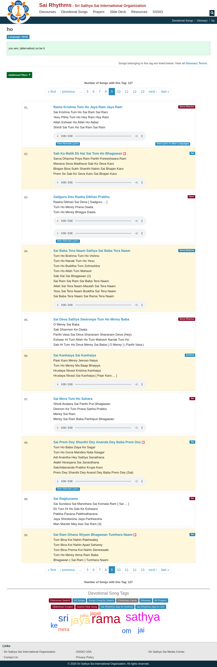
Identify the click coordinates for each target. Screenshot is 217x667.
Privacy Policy (85, 657)
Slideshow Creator (62, 606)
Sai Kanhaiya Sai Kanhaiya (74, 355)
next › (153, 91)
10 (119, 91)
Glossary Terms (196, 63)
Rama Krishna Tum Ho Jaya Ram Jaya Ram (87, 107)
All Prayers (161, 600)
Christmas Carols (127, 600)
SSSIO (158, 12)
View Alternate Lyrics (68, 143)
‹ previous (67, 91)
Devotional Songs (74, 12)
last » (165, 91)
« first (52, 91)
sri (63, 617)
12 (134, 91)
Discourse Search (60, 600)
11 (127, 91)
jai (141, 630)
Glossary (202, 20)
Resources (139, 12)
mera (63, 629)
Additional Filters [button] (18, 75)
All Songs (79, 600)
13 (142, 91)
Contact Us (11, 657)
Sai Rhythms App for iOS (151, 606)
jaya (80, 620)
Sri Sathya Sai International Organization (29, 651)
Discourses (47, 12)
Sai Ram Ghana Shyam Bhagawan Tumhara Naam (94, 534)
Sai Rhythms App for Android (117, 606)
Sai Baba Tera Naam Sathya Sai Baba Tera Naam (91, 251)
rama (105, 618)
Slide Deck (118, 12)
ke (54, 625)
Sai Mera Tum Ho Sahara (72, 399)
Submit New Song (87, 606)
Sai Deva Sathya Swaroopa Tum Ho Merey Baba (91, 319)
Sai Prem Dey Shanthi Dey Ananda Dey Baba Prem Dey (99, 442)
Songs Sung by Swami (101, 600)
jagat (95, 613)
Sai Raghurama (65, 498)
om (126, 630)
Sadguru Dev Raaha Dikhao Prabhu (81, 197)
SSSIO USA (84, 651)
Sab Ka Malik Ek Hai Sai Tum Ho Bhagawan (89, 153)
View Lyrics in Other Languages (173, 143)
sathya (143, 616)
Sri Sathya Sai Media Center (167, 651)
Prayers (99, 12)
